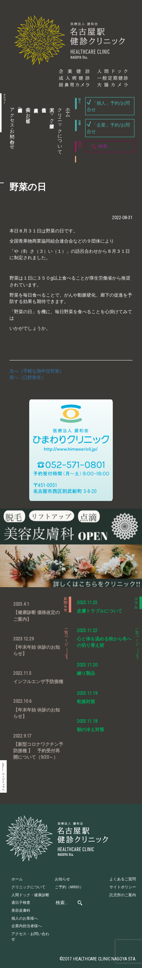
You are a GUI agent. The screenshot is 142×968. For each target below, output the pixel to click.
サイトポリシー (122, 887)
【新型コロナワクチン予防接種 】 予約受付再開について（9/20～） (38, 751)
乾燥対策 (86, 701)
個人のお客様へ (28, 113)
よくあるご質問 (122, 879)
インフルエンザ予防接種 (38, 681)
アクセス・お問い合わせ (12, 126)
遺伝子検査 (43, 131)
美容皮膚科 (35, 131)
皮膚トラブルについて (99, 611)
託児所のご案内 (122, 895)
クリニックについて (59, 128)
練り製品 (86, 673)
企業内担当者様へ (20, 107)
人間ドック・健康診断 (52, 113)
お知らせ (62, 879)
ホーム (67, 110)
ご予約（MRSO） (69, 887)
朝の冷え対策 (90, 729)
